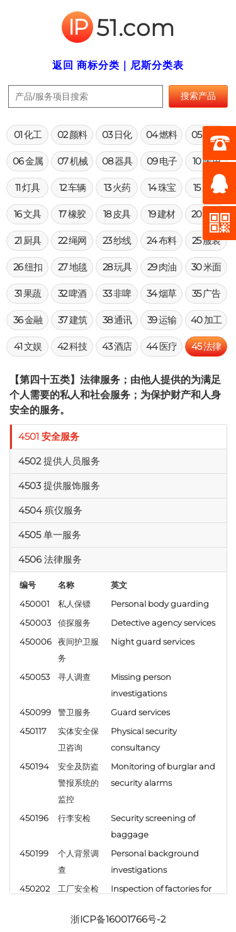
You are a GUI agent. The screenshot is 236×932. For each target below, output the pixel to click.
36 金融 (27, 320)
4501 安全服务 (48, 436)
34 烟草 (161, 293)
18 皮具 (116, 214)
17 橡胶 (72, 214)
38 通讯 (117, 320)
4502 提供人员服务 (59, 461)
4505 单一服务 (49, 535)
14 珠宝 (162, 187)
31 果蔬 (27, 293)
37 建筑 (72, 320)
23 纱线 (117, 240)
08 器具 (117, 161)
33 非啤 (117, 293)
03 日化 (117, 135)
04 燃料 (161, 135)
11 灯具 (27, 187)
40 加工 (206, 320)
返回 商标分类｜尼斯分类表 (118, 65)
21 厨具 (27, 240)
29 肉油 (161, 267)
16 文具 (27, 214)
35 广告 (206, 293)
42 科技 (72, 346)
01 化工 (28, 135)
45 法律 (206, 346)
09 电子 (162, 161)
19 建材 (161, 214)
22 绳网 (72, 240)
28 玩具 (117, 267)
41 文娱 (28, 346)
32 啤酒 (72, 293)
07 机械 (72, 161)
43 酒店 (117, 346)
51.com (118, 28)
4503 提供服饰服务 (59, 486)
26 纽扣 (27, 267)
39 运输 (161, 320)
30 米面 (206, 267)
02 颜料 (72, 135)
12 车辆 (72, 187)
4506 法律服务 (50, 559)
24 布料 (161, 240)
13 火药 (117, 187)
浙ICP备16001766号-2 (118, 919)
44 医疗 (161, 346)
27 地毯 (72, 267)
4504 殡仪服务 (50, 510)
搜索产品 (198, 96)
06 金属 (28, 161)
